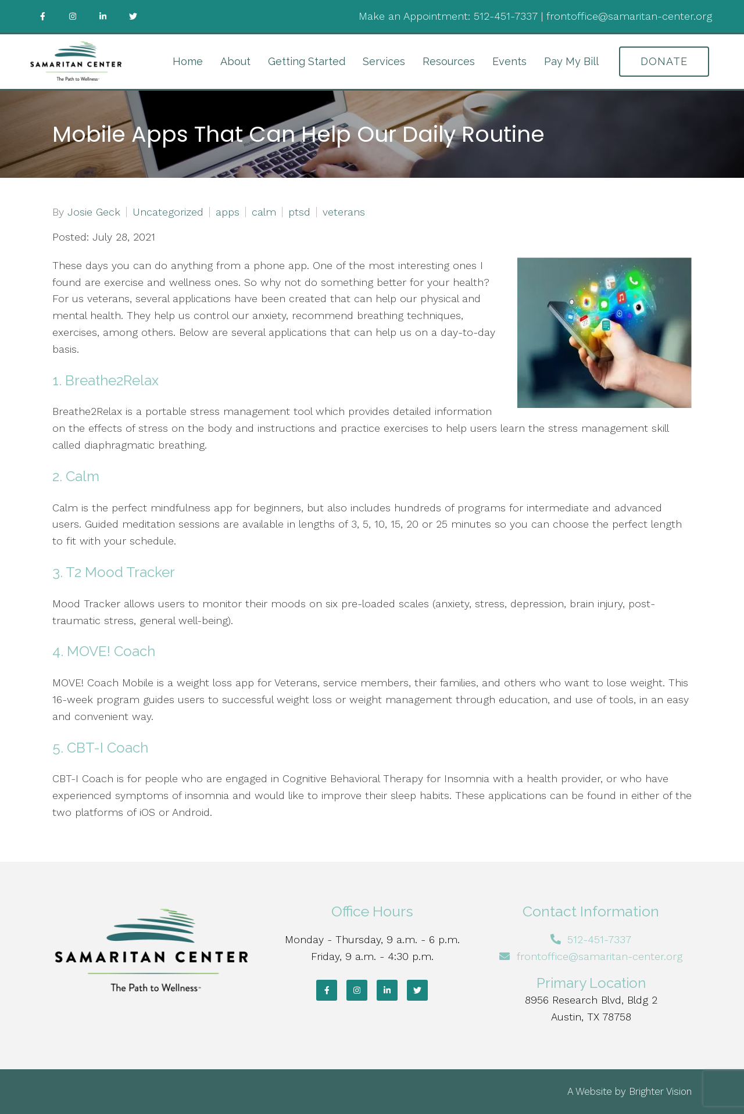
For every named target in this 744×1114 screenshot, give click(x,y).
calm (264, 212)
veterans (344, 212)
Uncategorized (168, 212)
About (235, 61)
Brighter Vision (660, 1091)
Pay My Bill (571, 61)
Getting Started (306, 61)
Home (188, 61)
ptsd (299, 212)
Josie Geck (93, 212)
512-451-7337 (506, 16)
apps (227, 212)
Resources (449, 61)
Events (509, 61)
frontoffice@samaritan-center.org (629, 16)
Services (384, 61)
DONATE (664, 61)
